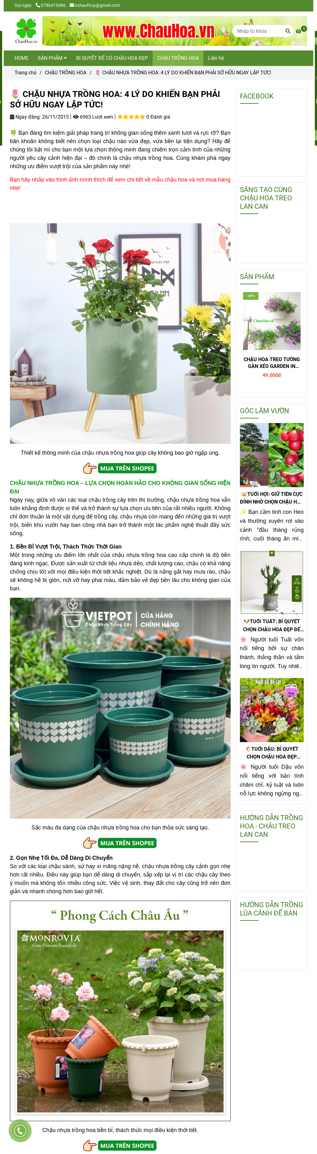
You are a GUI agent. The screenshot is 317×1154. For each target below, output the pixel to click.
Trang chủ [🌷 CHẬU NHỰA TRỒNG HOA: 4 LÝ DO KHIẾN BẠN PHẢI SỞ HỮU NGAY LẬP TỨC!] (26, 73)
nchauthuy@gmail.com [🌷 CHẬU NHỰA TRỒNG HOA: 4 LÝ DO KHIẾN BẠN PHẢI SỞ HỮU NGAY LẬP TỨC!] (95, 5)
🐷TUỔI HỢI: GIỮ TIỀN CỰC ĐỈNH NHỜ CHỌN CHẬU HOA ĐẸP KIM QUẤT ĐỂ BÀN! (272, 498)
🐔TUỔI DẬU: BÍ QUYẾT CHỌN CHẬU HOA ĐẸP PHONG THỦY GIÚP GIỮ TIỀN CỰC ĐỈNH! (271, 753)
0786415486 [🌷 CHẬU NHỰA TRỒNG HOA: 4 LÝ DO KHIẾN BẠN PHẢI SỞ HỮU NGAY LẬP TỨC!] (51, 5)
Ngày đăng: (25, 117)
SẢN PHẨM (52, 58)
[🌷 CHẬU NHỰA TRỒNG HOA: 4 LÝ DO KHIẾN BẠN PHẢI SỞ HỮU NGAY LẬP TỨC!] (158, 31)
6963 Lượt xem (93, 117)
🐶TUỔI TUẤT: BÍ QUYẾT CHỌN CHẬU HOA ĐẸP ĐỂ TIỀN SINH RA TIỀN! (271, 626)
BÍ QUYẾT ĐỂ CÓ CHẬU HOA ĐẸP (112, 58)
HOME (21, 58)
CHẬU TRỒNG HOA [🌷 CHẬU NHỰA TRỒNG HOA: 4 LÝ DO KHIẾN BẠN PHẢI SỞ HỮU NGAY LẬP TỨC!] (65, 73)
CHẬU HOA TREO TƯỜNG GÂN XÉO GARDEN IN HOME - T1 (272, 363)
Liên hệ (216, 58)
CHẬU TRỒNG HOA (178, 58)
